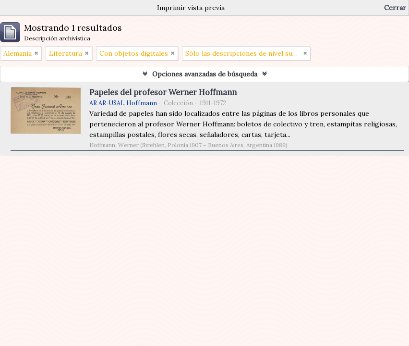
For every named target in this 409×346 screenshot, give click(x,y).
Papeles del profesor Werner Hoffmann (163, 92)
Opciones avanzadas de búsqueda (204, 74)
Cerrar (395, 7)
